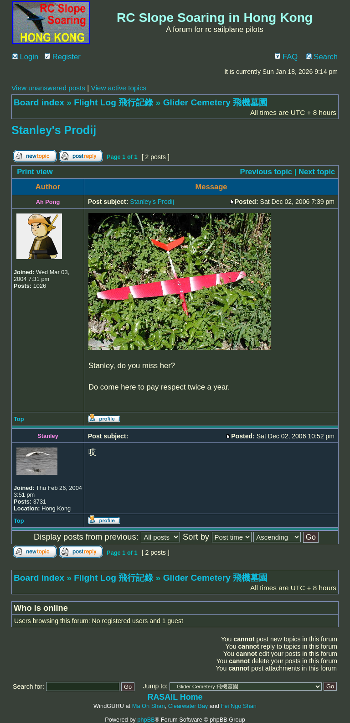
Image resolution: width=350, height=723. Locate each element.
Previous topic (266, 171)
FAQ (286, 56)
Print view (35, 171)
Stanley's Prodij (53, 130)
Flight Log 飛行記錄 (113, 102)
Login (25, 56)
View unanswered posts (48, 88)
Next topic (317, 171)
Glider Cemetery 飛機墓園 (215, 102)
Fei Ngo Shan (239, 705)
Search (322, 56)
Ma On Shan (148, 705)
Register (63, 56)
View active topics (118, 88)
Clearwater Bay (188, 705)
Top (19, 419)
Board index (39, 102)
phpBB (145, 719)
